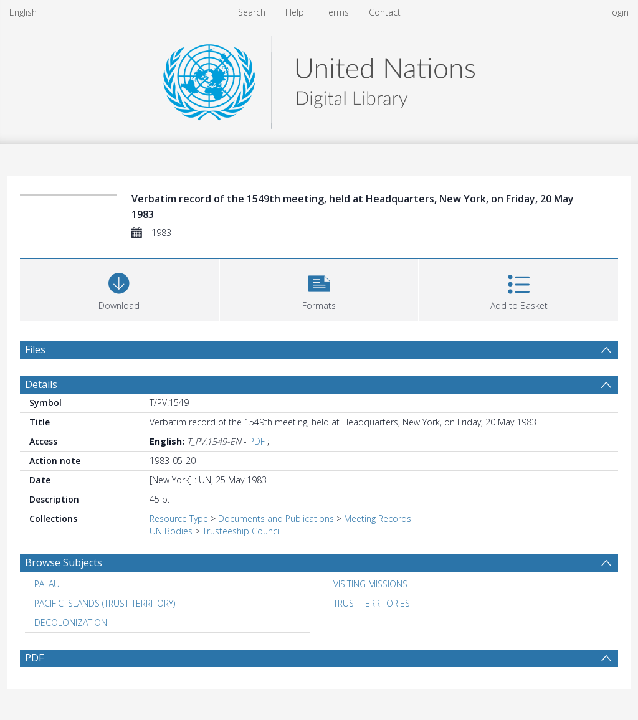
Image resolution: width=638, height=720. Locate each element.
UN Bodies (171, 531)
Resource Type (179, 518)
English (23, 12)
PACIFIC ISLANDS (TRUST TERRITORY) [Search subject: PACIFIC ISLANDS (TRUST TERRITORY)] (104, 603)
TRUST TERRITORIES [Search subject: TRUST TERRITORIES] (371, 603)
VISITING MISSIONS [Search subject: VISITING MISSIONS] (370, 584)
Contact (385, 12)
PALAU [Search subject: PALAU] (47, 584)
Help (294, 12)
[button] (319, 288)
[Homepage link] (319, 78)
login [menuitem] (619, 12)
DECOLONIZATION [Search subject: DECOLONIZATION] (70, 622)
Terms (336, 12)
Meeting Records (377, 518)
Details (41, 384)
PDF (257, 441)
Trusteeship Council (241, 531)
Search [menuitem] (251, 12)
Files (35, 349)
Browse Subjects (63, 562)
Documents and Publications (276, 518)
